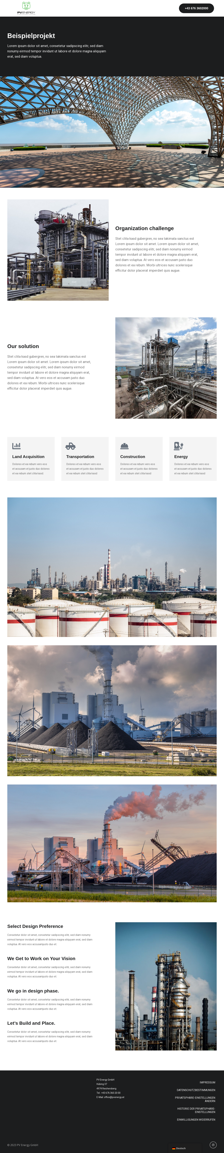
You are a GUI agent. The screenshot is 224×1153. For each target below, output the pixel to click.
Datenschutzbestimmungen (196, 1090)
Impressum (207, 1082)
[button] (196, 8)
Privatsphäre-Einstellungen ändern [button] (195, 1099)
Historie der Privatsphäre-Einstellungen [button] (196, 1110)
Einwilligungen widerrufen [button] (196, 1119)
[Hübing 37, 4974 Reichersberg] (48, 1104)
